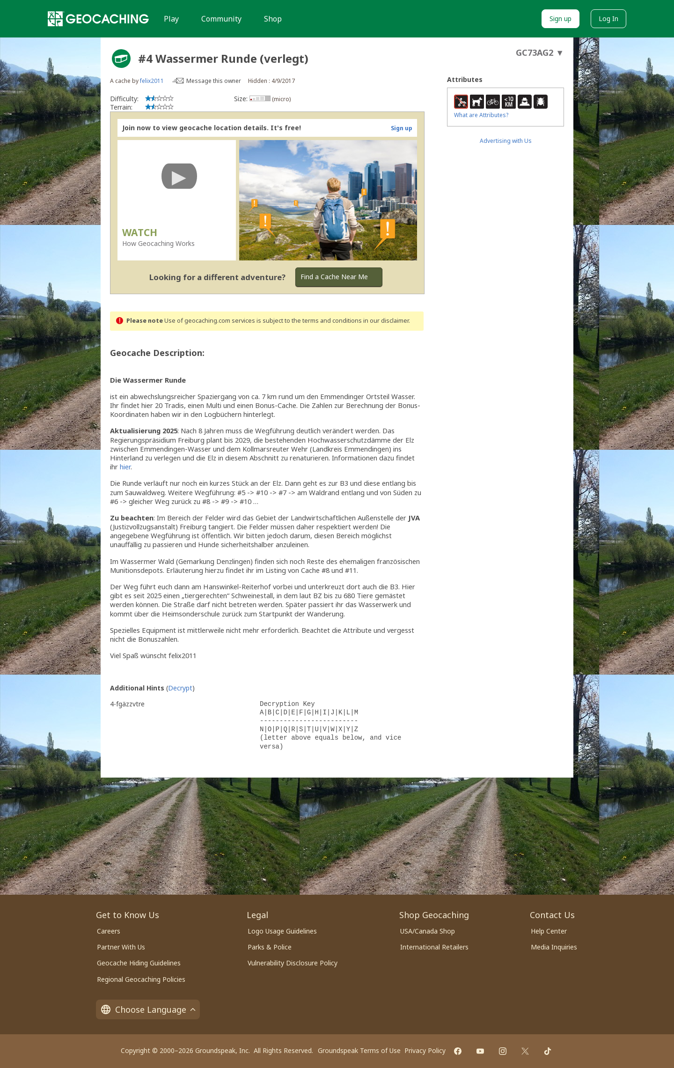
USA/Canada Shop (427, 931)
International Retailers (434, 946)
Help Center (549, 931)
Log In (608, 18)
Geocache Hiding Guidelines (139, 962)
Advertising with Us (506, 141)
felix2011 (152, 81)
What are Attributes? (481, 115)
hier (125, 466)
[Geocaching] (98, 18)
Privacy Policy (425, 1050)
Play (171, 19)
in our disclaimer (386, 321)
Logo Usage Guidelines (282, 931)
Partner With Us (121, 946)
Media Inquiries (554, 946)
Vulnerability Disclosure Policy (292, 962)
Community (221, 19)
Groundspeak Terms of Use (359, 1050)
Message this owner (213, 81)
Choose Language (148, 1009)
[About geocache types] (121, 58)
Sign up (560, 18)
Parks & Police (270, 946)
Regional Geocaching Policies (141, 979)
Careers (108, 931)
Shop (273, 19)
